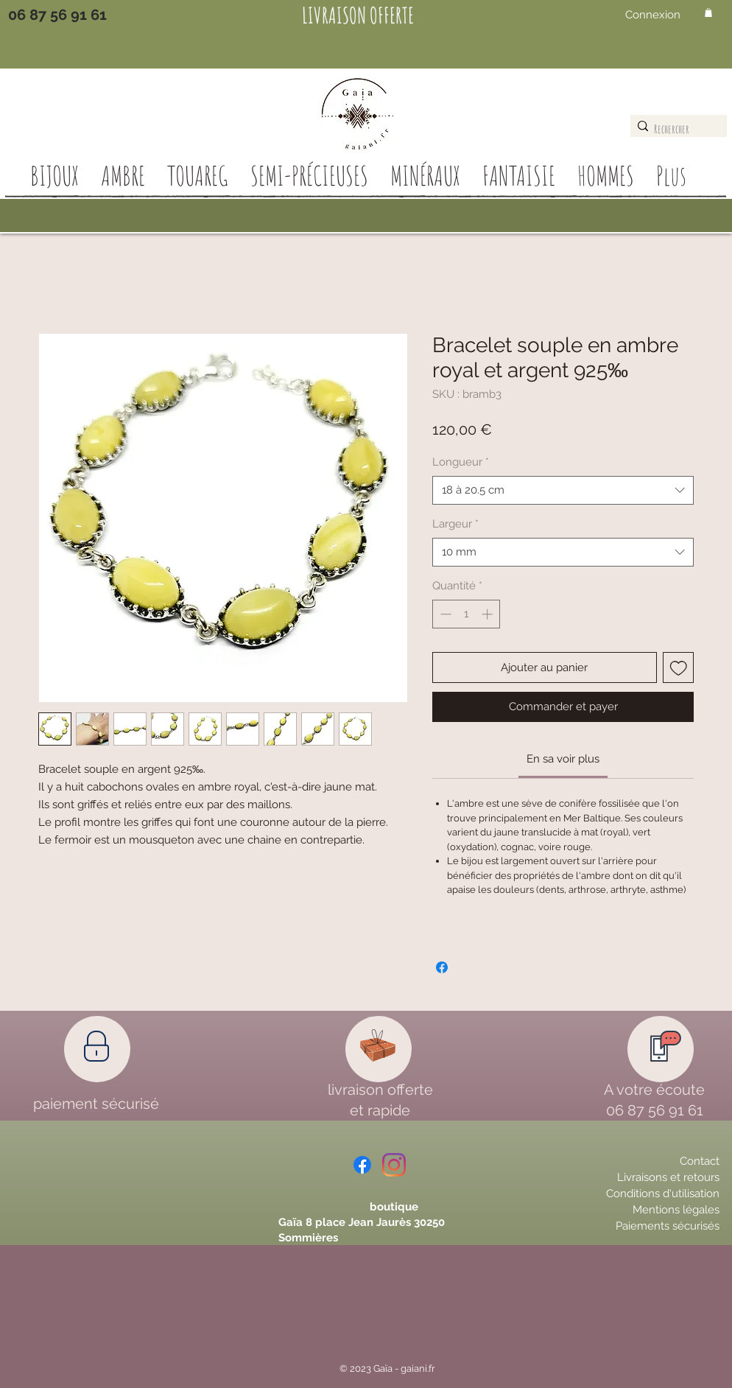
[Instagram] (394, 1165)
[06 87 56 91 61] (57, 14)
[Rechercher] (675, 129)
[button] (708, 12)
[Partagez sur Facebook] (442, 967)
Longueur (460, 462)
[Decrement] (444, 614)
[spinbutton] (466, 614)
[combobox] (563, 490)
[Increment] (489, 614)
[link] (563, 758)
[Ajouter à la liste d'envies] (678, 668)
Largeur (455, 523)
